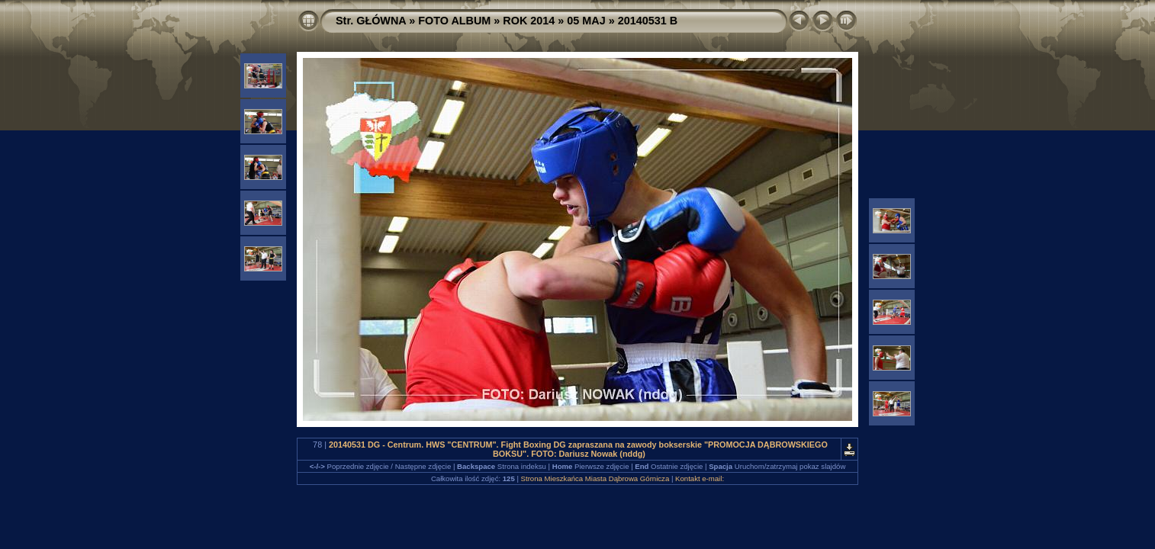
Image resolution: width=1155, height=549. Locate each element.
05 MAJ (586, 20)
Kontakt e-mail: (699, 478)
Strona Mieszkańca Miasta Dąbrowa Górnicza (595, 478)
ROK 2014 (529, 20)
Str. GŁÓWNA (371, 20)
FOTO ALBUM (454, 20)
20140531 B (647, 20)
